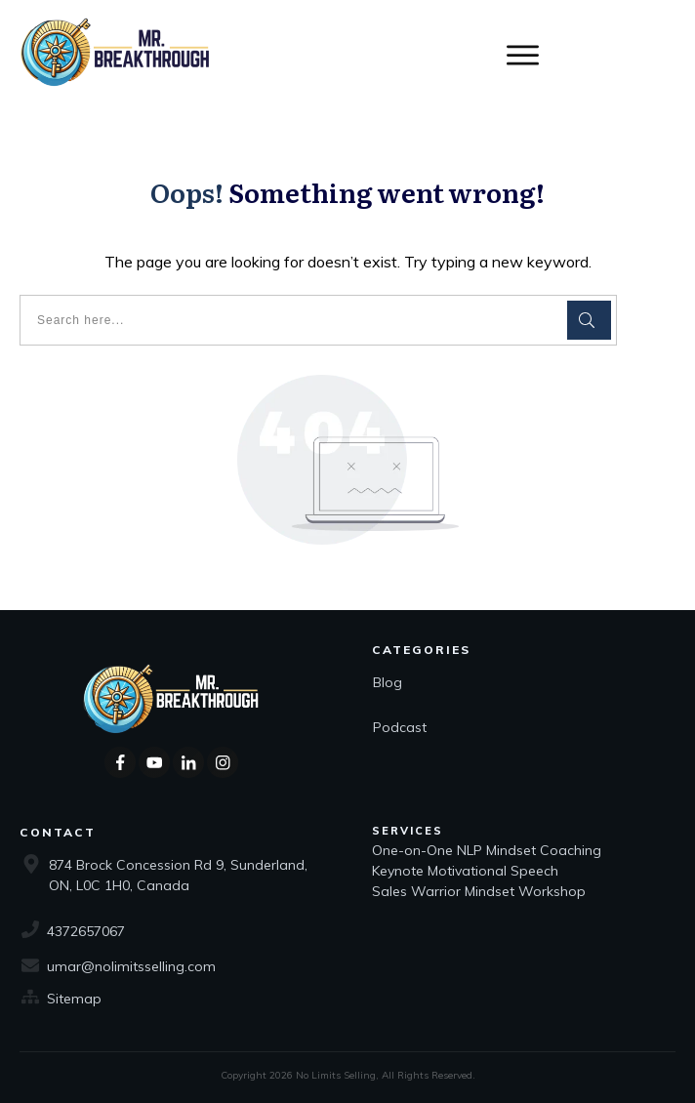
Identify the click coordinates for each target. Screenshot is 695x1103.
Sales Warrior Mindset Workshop (479, 891)
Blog (387, 682)
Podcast (400, 727)
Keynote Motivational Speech (467, 870)
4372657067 (86, 931)
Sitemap (74, 998)
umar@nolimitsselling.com (131, 966)
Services (407, 830)
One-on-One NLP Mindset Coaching (488, 850)
